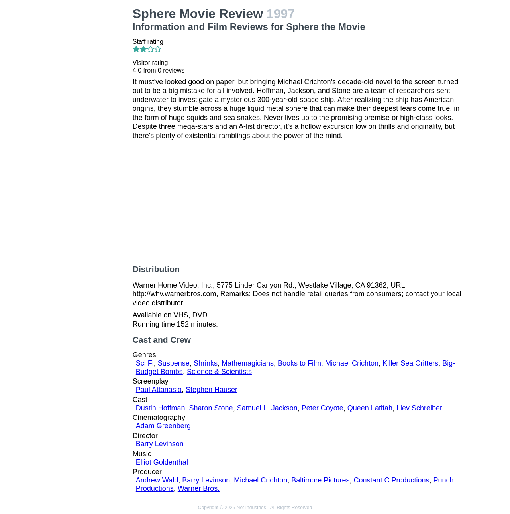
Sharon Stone (211, 408)
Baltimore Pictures (320, 480)
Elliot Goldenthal (162, 462)
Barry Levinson (160, 444)
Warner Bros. (199, 488)
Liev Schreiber (419, 408)
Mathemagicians (248, 363)
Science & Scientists (219, 372)
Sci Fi (145, 363)
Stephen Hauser (211, 390)
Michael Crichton (260, 480)
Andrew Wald (157, 480)
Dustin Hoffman (160, 408)
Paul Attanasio (159, 390)
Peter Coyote (322, 408)
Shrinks (206, 363)
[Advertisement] (89, 126)
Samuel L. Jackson (267, 408)
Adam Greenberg (163, 426)
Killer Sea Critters (410, 363)
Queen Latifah (369, 408)
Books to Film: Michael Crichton (328, 363)
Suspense (174, 363)
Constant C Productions (391, 480)
